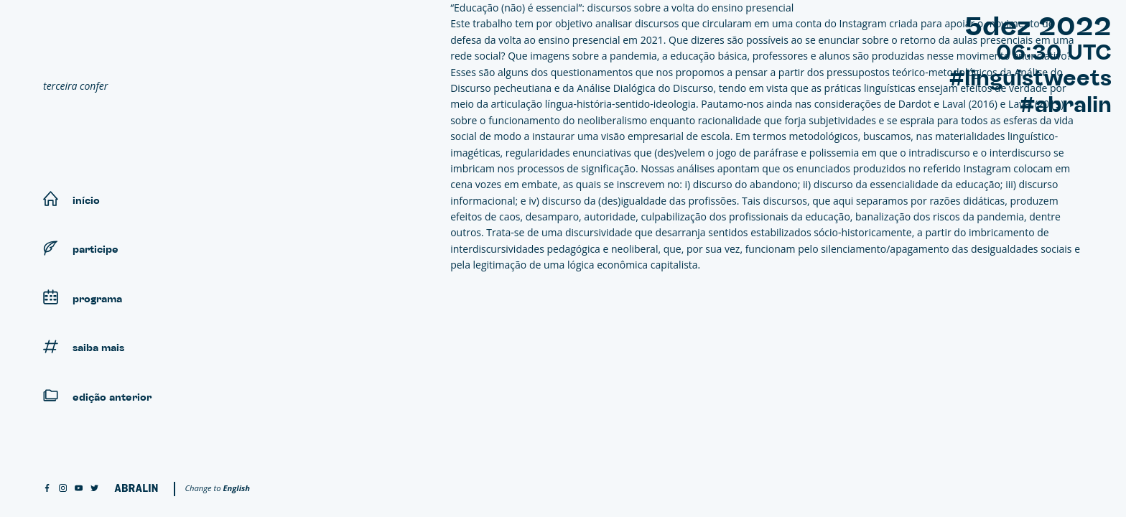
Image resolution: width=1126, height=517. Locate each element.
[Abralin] (136, 488)
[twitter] (94, 488)
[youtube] (79, 488)
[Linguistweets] (151, 47)
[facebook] (47, 488)
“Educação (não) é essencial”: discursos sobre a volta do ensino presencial (622, 7)
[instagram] (63, 488)
